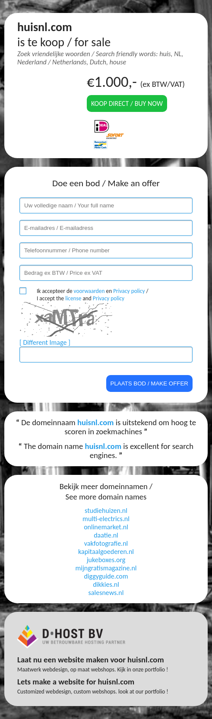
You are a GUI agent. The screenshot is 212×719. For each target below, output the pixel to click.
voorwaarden (89, 291)
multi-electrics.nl (106, 519)
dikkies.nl (106, 584)
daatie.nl (106, 535)
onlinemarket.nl (106, 527)
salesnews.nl (106, 593)
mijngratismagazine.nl (106, 568)
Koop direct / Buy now (127, 103)
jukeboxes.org (106, 560)
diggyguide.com (106, 576)
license (73, 298)
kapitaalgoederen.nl (106, 551)
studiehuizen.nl (106, 510)
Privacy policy (129, 291)
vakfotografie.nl (106, 543)
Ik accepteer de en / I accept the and (93, 294)
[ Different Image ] (44, 342)
